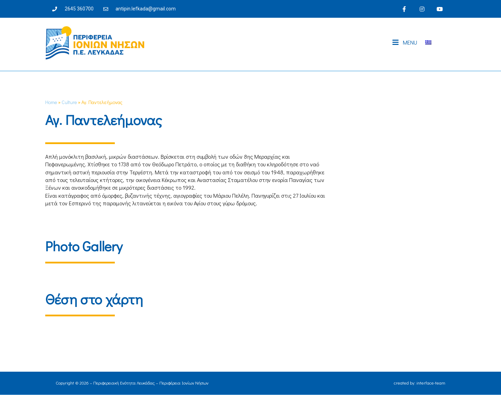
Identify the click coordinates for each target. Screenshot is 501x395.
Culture (69, 102)
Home (51, 102)
